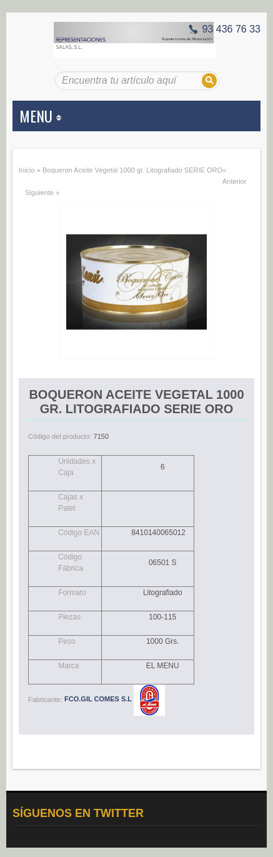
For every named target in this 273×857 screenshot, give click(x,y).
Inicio (27, 170)
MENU (40, 115)
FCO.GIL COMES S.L (114, 699)
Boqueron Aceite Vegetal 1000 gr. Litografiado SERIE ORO (132, 170)
